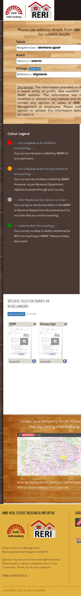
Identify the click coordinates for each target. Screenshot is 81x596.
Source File (14, 361)
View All (35, 68)
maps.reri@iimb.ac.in (14, 575)
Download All (16, 314)
